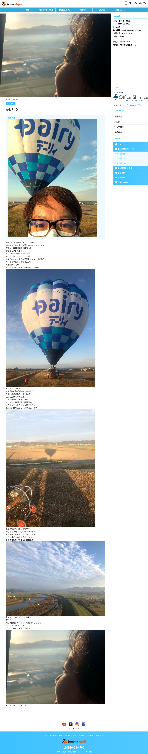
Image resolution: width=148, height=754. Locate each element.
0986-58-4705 (135, 3)
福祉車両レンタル (65, 10)
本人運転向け (122, 153)
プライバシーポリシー (74, 728)
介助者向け (121, 158)
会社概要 (102, 10)
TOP (27, 10)
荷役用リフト (122, 163)
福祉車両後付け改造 (46, 10)
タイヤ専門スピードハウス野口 (125, 105)
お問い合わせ (120, 10)
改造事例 (83, 10)
